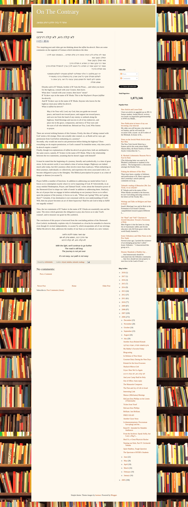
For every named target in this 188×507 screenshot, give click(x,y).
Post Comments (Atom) (55, 290)
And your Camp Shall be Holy (134, 377)
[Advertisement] (73, 280)
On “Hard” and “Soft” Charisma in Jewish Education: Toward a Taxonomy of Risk (135, 220)
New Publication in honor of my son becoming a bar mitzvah (134, 125)
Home (74, 286)
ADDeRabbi (48, 262)
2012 (124, 295)
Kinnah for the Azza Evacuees (134, 363)
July (125, 339)
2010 (124, 302)
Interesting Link (129, 392)
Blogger (114, 495)
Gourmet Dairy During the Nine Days (137, 359)
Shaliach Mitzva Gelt (131, 367)
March (126, 468)
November (128, 324)
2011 (124, 298)
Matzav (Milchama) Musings (134, 395)
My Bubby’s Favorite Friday (133, 349)
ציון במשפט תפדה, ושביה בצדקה (136, 345)
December (128, 320)
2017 (124, 276)
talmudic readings (78, 262)
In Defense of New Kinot (132, 356)
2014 (124, 287)
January (127, 475)
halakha (69, 262)
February (127, 472)
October (127, 328)
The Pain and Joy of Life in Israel (135, 388)
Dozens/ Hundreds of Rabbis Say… (134, 252)
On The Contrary (58, 11)
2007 (124, 313)
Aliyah (63, 262)
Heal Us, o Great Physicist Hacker (135, 439)
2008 (124, 310)
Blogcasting (127, 352)
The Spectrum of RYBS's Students (136, 452)
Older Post (106, 286)
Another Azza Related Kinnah (134, 342)
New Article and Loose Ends (131, 110)
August (127, 335)
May (126, 461)
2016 (124, 280)
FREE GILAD (128, 415)
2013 (124, 291)
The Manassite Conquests (132, 384)
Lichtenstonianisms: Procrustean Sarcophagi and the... (135, 423)
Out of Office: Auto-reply (132, 381)
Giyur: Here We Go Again (132, 370)
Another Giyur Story (131, 419)
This (38, 47)
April (126, 464)
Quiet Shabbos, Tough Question (135, 449)
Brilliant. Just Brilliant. (131, 412)
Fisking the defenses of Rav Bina (133, 172)
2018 (124, 273)
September (128, 331)
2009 (124, 306)
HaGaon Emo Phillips (131, 408)
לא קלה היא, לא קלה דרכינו (134, 374)
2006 (124, 317)
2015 (124, 284)
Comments (125, 78)
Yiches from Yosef (130, 404)
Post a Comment (46, 274)
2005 (124, 480)
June (126, 457)
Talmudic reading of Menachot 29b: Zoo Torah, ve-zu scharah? (136, 187)
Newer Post (41, 286)
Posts (123, 74)
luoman (98, 495)
